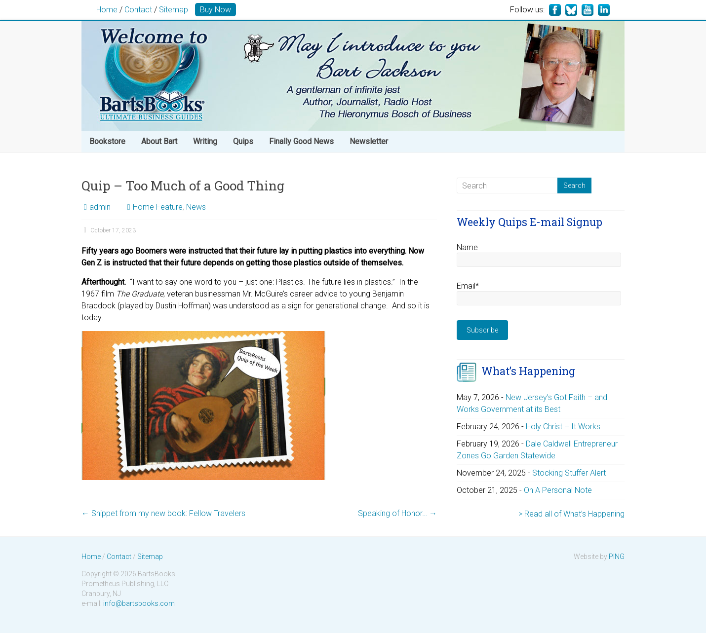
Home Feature (158, 207)
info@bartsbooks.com (139, 603)
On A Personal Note (558, 490)
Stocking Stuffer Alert (569, 473)
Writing (205, 141)
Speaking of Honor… (397, 513)
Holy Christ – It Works (563, 426)
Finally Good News (301, 141)
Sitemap (173, 9)
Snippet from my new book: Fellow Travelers (163, 513)
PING (617, 556)
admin (100, 207)
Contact (138, 9)
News (196, 207)
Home (107, 9)
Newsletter (369, 141)
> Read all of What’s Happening (571, 514)
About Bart (159, 141)
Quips (243, 141)
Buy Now (215, 9)
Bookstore (107, 141)
